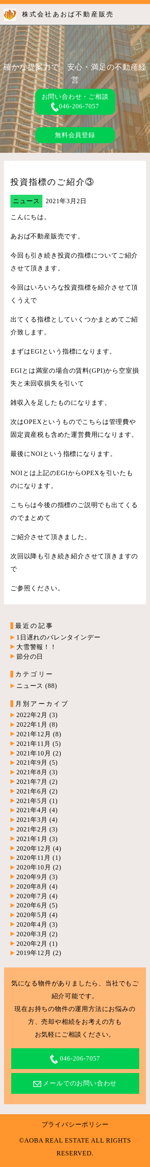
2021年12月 (33, 734)
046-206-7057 (75, 106)
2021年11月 (33, 743)
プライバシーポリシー (75, 1124)
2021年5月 (32, 800)
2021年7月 (32, 781)
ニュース (26, 201)
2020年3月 (32, 934)
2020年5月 (32, 914)
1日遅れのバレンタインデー (58, 637)
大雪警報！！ (36, 646)
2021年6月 (32, 791)
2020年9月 (32, 876)
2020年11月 (33, 857)
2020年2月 (32, 943)
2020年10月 (33, 867)
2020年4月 (32, 924)
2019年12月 (33, 952)
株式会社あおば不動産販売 (68, 14)
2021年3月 (32, 819)
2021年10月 (33, 753)
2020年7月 (32, 896)
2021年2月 (32, 829)
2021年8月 (32, 772)
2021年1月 (32, 838)
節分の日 (29, 656)
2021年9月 (32, 762)
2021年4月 (32, 810)
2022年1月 (32, 724)
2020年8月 (32, 886)
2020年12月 (33, 848)
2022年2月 (32, 714)
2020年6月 (32, 905)
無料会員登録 (75, 135)
